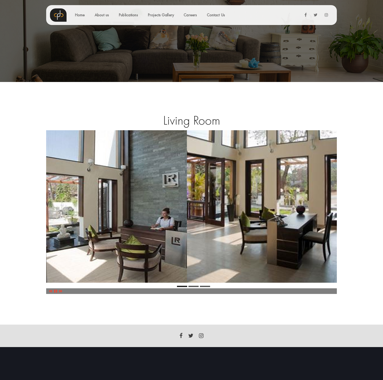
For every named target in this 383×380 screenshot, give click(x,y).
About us (102, 15)
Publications (128, 15)
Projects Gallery (161, 15)
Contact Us (216, 15)
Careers (190, 15)
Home (80, 15)
